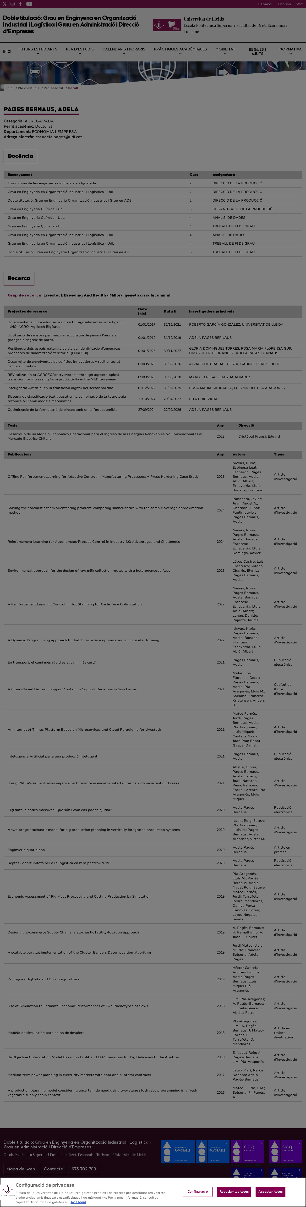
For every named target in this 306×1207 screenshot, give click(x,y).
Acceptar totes (270, 1196)
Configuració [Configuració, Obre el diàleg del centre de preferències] (197, 1196)
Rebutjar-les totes (234, 1196)
